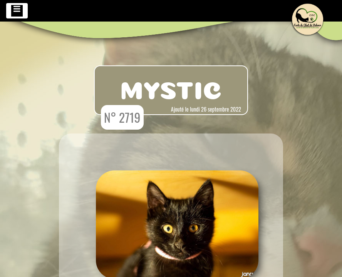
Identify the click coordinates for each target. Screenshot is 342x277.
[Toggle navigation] (17, 10)
